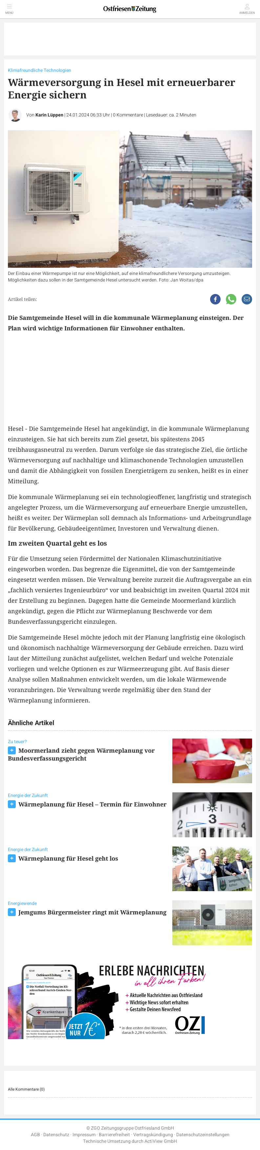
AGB (35, 1134)
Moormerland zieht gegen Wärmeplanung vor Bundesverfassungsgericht (81, 754)
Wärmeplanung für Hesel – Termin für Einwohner (92, 804)
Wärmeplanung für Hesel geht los (68, 858)
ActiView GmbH (160, 1141)
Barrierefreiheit (114, 1134)
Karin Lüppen (49, 115)
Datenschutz (56, 1134)
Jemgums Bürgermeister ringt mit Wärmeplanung (92, 912)
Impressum (84, 1134)
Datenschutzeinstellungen (202, 1134)
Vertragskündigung (153, 1134)
